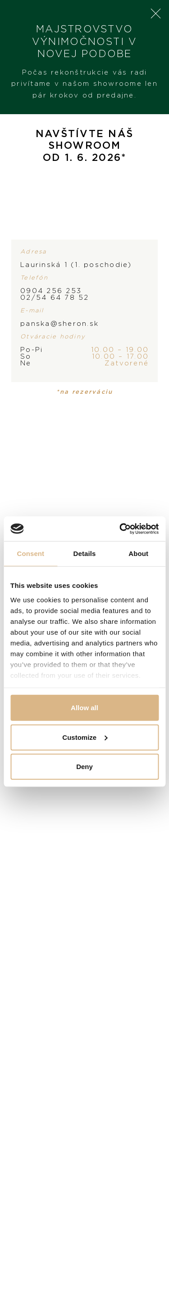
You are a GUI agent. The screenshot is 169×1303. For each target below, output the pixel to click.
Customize (84, 737)
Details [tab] (84, 553)
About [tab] (138, 553)
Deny (84, 766)
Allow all (84, 708)
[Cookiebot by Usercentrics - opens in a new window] (120, 528)
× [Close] (155, 13)
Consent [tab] (30, 553)
